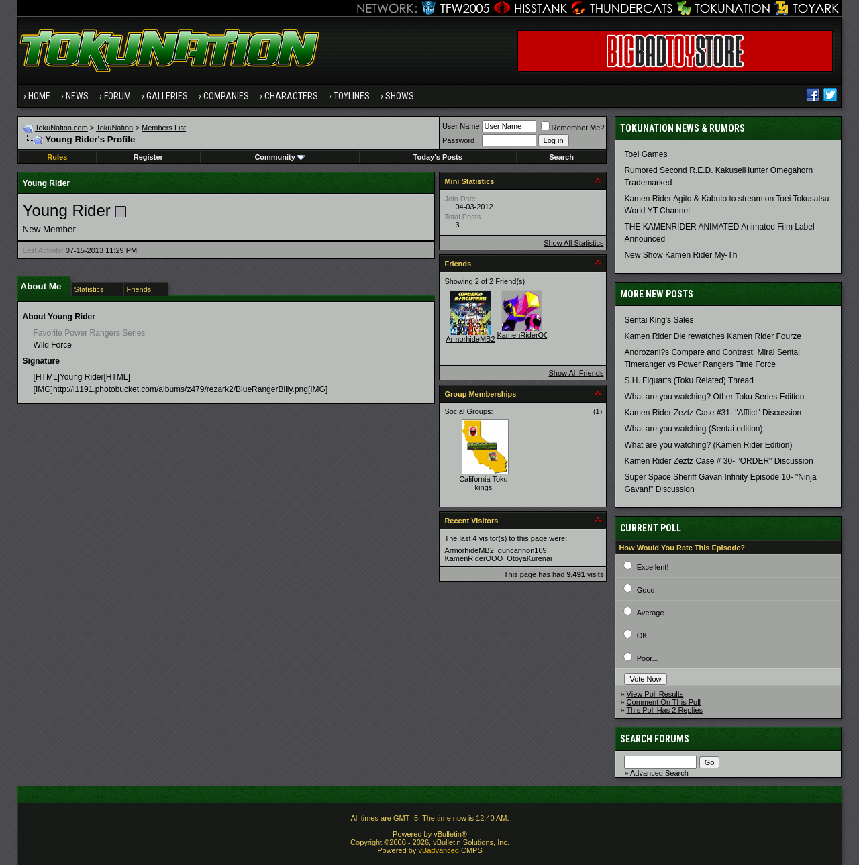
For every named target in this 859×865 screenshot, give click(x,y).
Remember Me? (573, 127)
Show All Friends (575, 373)
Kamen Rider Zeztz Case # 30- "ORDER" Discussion (718, 461)
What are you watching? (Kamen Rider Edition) (708, 445)
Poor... (647, 658)
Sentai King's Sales (658, 320)
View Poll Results (655, 694)
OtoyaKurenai (529, 558)
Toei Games (645, 154)
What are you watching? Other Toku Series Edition (714, 396)
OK (642, 635)
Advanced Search (659, 773)
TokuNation (114, 127)
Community (279, 157)
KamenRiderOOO (526, 335)
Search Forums (654, 738)
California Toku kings (483, 483)
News (77, 96)
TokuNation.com (61, 127)
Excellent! (653, 567)
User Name (461, 126)
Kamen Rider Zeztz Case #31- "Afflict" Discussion (712, 412)
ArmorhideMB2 (470, 339)
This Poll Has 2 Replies (664, 710)
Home (39, 96)
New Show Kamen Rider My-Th (680, 255)
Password (458, 140)
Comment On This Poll (664, 702)
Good (646, 590)
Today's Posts (437, 157)
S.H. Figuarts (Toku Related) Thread (689, 380)
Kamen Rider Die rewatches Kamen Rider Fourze (712, 336)
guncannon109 (522, 550)
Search (561, 157)
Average (650, 613)
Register (148, 157)
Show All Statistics (573, 243)
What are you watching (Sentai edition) (693, 429)
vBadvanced (438, 850)
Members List (164, 127)
